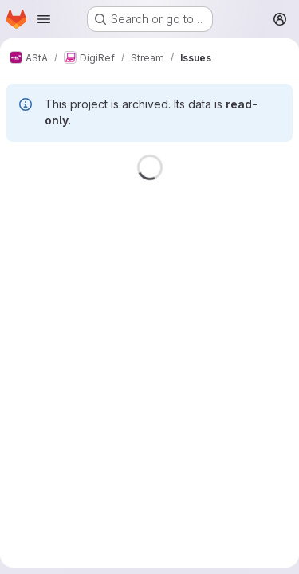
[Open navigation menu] (44, 19)
